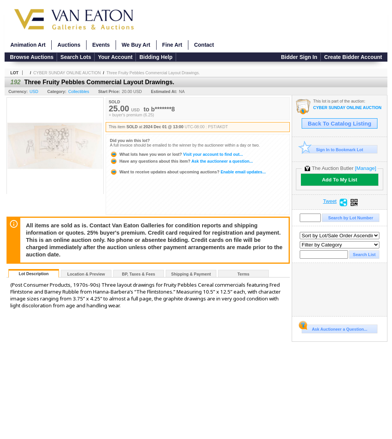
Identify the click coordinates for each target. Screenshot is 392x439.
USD (33, 91)
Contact (204, 45)
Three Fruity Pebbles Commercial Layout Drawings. (153, 72)
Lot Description (34, 273)
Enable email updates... (188, 172)
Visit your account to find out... (176, 154)
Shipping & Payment (191, 274)
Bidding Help (155, 57)
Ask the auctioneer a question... (181, 161)
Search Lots (75, 57)
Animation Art (28, 45)
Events (101, 45)
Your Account (115, 57)
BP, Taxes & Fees (138, 274)
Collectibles (78, 91)
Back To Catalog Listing (339, 124)
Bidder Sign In (299, 57)
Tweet (330, 201)
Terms (243, 274)
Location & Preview (86, 274)
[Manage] (365, 168)
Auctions (68, 45)
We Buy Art (136, 45)
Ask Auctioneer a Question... (334, 328)
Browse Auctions (32, 57)
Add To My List (339, 180)
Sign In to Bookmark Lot (332, 149)
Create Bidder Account (353, 57)
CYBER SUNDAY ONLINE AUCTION (67, 72)
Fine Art (172, 45)
